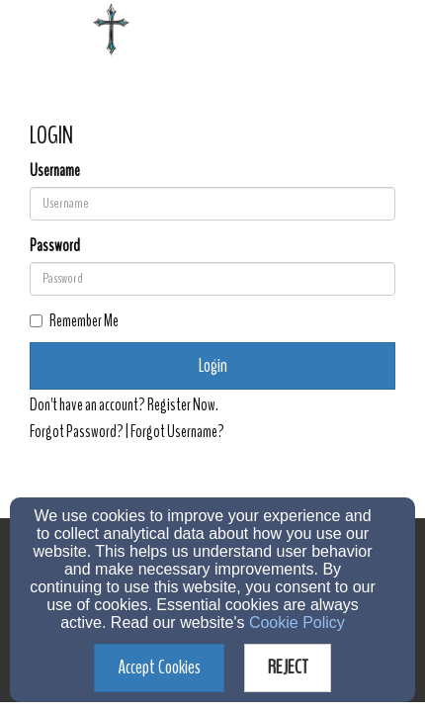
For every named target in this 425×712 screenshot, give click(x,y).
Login (213, 365)
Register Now (181, 405)
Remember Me (74, 321)
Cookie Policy (297, 622)
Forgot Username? (177, 431)
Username (55, 171)
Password (55, 246)
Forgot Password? (77, 431)
